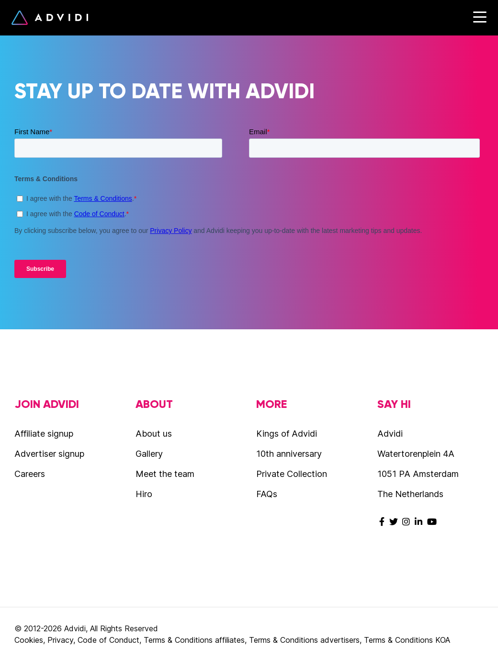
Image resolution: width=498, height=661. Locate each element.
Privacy (60, 640)
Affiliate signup (43, 434)
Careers (29, 474)
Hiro (144, 494)
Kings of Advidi (286, 434)
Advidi (49, 18)
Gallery (149, 454)
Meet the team (165, 474)
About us (154, 434)
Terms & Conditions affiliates (194, 640)
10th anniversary (289, 454)
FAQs (266, 494)
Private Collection (291, 474)
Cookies (28, 640)
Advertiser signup (49, 454)
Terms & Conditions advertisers (304, 640)
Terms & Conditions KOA (407, 640)
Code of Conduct (108, 640)
